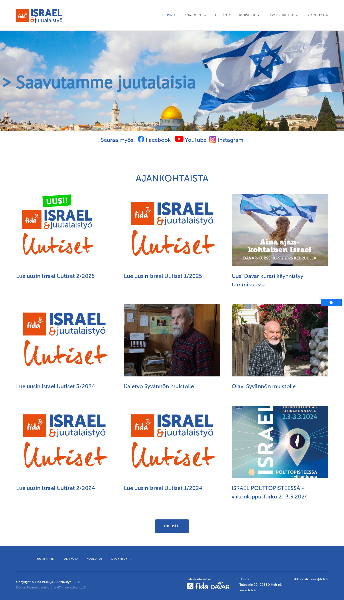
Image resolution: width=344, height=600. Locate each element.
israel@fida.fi (319, 579)
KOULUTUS (95, 558)
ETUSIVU (168, 15)
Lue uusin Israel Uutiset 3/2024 (55, 386)
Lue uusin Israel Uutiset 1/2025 (163, 276)
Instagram (230, 140)
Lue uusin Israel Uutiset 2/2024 (55, 488)
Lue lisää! (172, 526)
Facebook (154, 140)
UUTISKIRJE (249, 15)
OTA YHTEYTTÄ (317, 15)
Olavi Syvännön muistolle (264, 386)
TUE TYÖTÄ (223, 15)
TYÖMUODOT (194, 15)
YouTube (190, 140)
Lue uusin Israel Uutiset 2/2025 (55, 276)
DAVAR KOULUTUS (283, 15)
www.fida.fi (247, 590)
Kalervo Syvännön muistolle (159, 386)
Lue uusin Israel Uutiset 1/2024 (163, 488)
